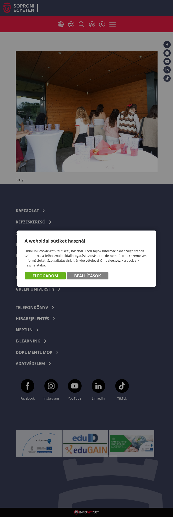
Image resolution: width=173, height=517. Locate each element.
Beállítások (87, 276)
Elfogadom (45, 276)
